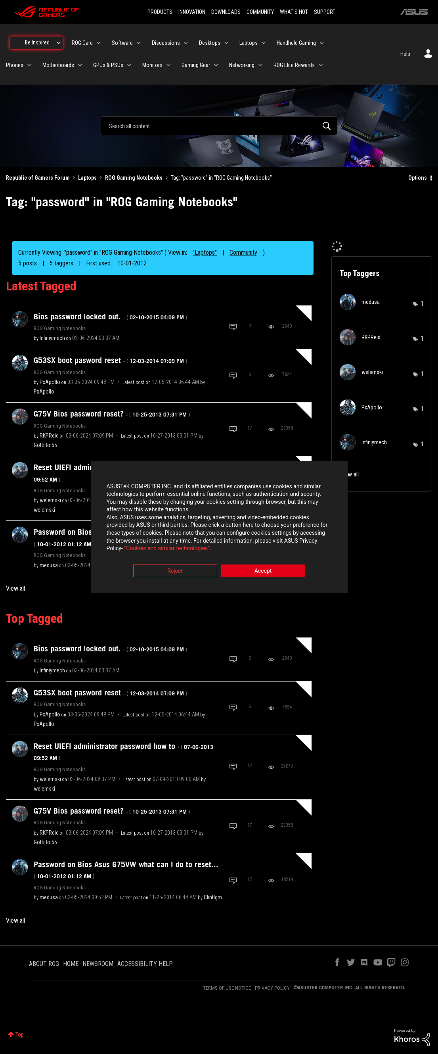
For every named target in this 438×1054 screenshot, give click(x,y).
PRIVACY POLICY (272, 988)
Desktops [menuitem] (209, 43)
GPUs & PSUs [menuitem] (108, 65)
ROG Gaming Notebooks (134, 178)
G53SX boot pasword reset (110, 360)
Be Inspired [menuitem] (37, 42)
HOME (70, 964)
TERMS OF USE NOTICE (227, 988)
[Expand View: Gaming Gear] (216, 65)
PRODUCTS (159, 12)
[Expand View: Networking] (260, 65)
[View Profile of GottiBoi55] (45, 445)
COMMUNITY (260, 12)
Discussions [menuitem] (166, 43)
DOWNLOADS (226, 12)
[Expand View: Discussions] (186, 42)
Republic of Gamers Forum (38, 178)
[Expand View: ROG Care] (99, 42)
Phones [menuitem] (14, 65)
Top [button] (19, 1034)
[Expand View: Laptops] (264, 42)
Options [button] (417, 178)
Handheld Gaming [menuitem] (296, 43)
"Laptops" (205, 252)
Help (405, 54)
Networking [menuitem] (241, 65)
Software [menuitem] (122, 43)
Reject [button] (175, 571)
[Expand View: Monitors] (168, 65)
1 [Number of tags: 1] (422, 303)
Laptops (87, 178)
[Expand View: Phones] (29, 65)
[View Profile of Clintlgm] (213, 897)
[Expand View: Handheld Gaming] (322, 42)
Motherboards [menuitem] (58, 65)
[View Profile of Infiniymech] (52, 338)
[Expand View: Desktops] (226, 42)
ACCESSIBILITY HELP (145, 964)
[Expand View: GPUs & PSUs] (129, 65)
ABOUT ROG (44, 964)
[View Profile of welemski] (50, 500)
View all (15, 588)
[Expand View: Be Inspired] (59, 43)
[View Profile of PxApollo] (50, 382)
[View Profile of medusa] (49, 565)
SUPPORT (324, 12)
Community (243, 252)
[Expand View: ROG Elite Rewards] (321, 65)
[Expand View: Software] (139, 42)
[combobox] (219, 125)
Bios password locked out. (110, 316)
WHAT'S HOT (294, 12)
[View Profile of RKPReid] (49, 435)
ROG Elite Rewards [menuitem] (294, 65)
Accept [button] (263, 571)
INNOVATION (191, 12)
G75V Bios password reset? (112, 414)
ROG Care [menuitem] (82, 43)
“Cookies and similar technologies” (167, 548)
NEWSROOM (97, 964)
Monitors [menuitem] (152, 65)
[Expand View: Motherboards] (80, 65)
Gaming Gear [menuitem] (196, 65)
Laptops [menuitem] (248, 43)
